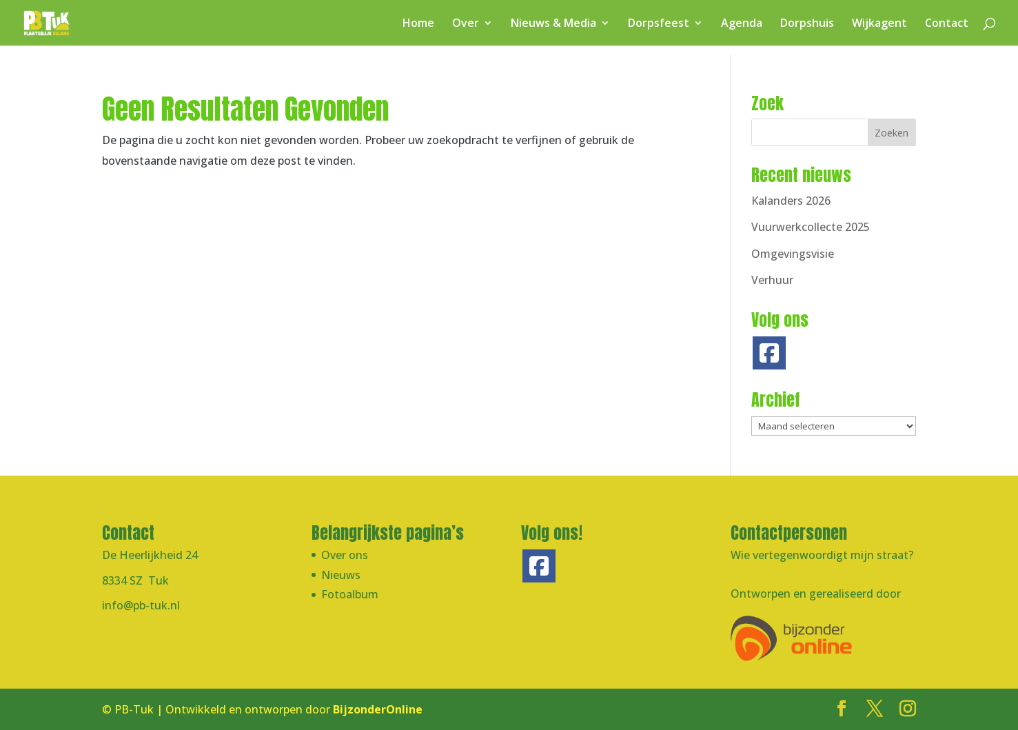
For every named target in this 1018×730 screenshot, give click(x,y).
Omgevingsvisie (792, 253)
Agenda (741, 24)
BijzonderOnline (378, 709)
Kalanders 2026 (791, 200)
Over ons (344, 554)
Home (418, 24)
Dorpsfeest (658, 24)
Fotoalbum (349, 594)
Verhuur (772, 279)
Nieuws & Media (553, 24)
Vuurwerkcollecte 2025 (810, 226)
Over (465, 24)
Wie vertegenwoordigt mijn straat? (822, 554)
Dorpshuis (807, 24)
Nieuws (340, 574)
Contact (946, 24)
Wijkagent (879, 24)
